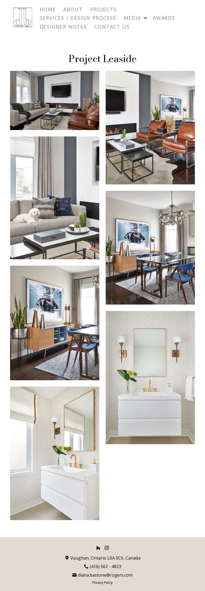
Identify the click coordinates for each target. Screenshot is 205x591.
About (72, 9)
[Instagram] (106, 547)
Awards (164, 18)
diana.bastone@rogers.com (105, 575)
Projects (103, 9)
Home (48, 9)
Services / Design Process (78, 18)
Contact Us (111, 26)
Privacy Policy (102, 583)
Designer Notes (63, 26)
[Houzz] (98, 547)
